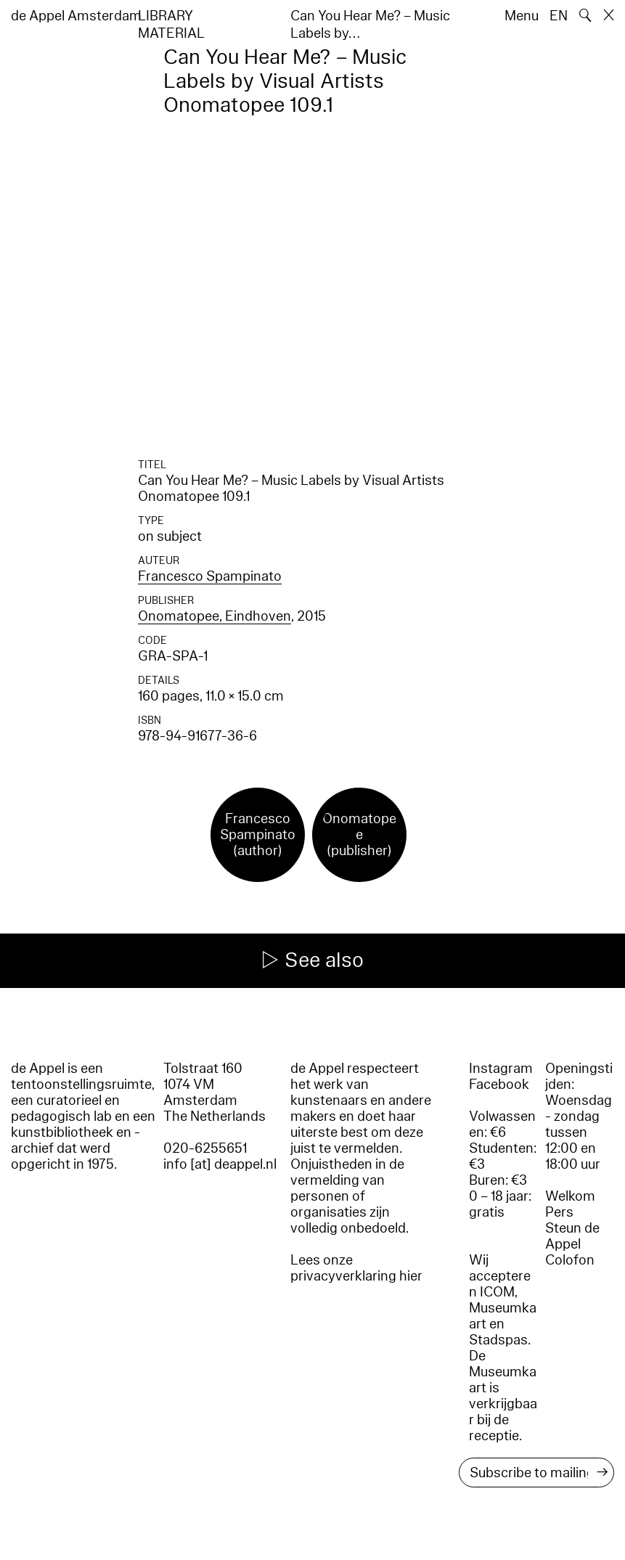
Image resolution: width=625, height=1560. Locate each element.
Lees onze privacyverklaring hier (356, 1268)
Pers (559, 1212)
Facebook (499, 1084)
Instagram (501, 1068)
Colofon (570, 1260)
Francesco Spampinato (210, 576)
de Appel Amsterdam (76, 16)
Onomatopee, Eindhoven (214, 616)
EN (559, 16)
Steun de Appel (572, 1236)
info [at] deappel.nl (220, 1164)
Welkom (570, 1196)
